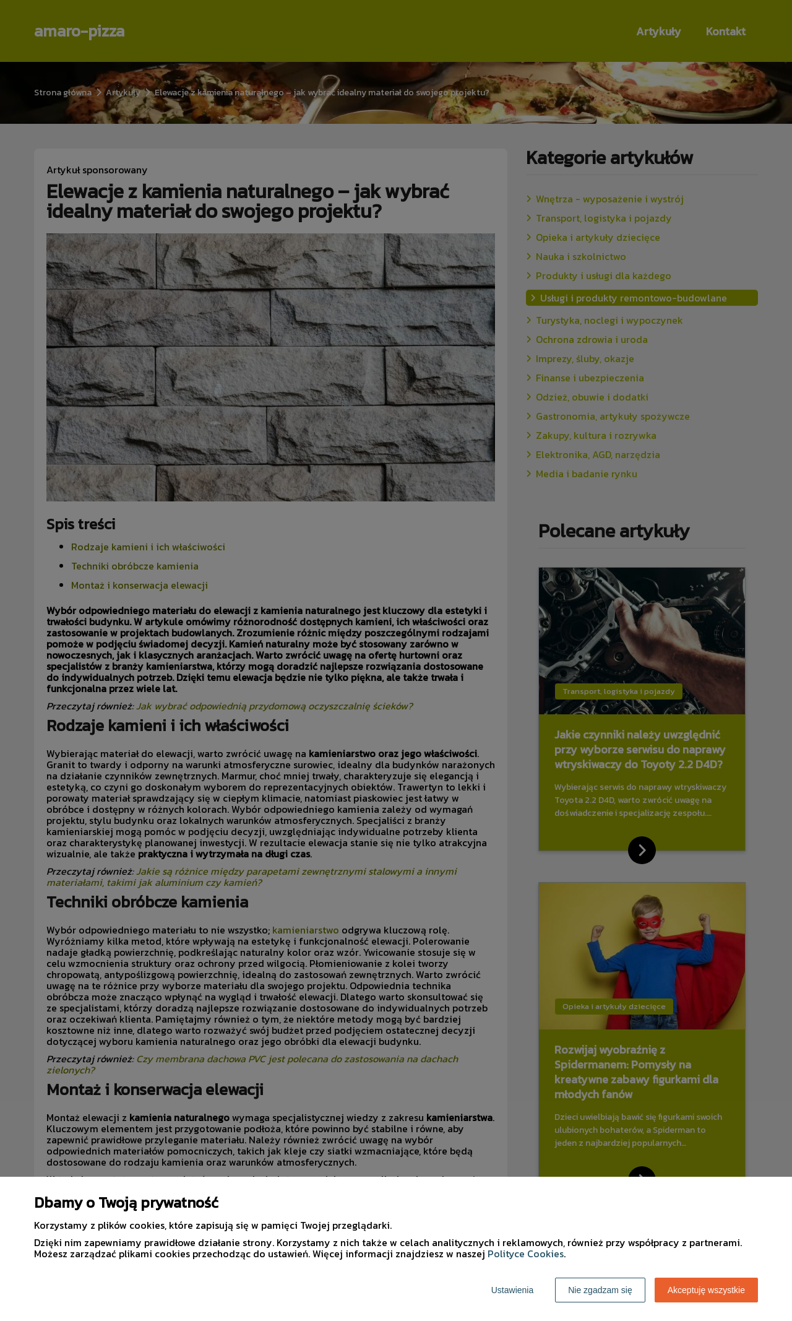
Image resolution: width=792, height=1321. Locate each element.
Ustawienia (512, 1290)
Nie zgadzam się (600, 1290)
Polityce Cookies (526, 1253)
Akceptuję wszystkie (706, 1290)
